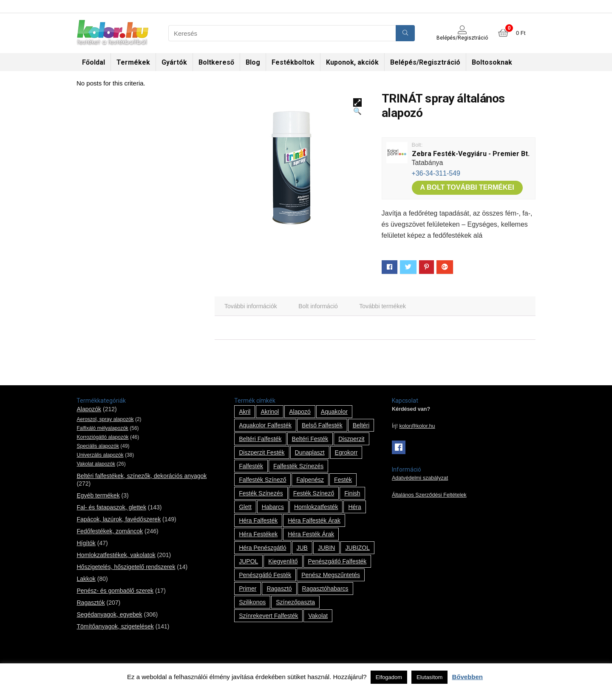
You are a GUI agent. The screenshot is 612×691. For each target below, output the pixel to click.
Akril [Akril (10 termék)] (244, 411)
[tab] (251, 306)
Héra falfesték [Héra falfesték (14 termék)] (258, 520)
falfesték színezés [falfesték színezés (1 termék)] (298, 466)
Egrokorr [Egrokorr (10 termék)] (346, 452)
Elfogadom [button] (389, 677)
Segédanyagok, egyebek (109, 614)
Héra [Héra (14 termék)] (354, 506)
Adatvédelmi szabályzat (420, 478)
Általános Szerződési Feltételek (429, 495)
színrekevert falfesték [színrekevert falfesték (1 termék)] (268, 615)
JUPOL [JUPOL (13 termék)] (248, 561)
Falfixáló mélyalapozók (102, 428)
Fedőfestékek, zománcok (109, 531)
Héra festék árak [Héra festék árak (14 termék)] (311, 534)
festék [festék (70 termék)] (343, 479)
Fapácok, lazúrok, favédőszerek (118, 519)
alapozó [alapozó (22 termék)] (300, 411)
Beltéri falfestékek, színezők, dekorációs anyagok (141, 475)
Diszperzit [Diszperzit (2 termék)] (351, 438)
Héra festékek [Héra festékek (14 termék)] (258, 534)
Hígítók (85, 543)
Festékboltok (293, 62)
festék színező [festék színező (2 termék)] (313, 493)
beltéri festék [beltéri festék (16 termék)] (310, 438)
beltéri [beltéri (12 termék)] (361, 425)
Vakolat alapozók (95, 464)
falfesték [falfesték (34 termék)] (251, 466)
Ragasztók (90, 602)
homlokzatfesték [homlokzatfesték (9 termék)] (316, 506)
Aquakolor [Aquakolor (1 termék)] (334, 411)
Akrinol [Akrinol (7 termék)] (270, 411)
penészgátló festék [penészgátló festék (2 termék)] (265, 575)
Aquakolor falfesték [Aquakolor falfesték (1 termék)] (265, 425)
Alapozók (88, 409)
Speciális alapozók (97, 446)
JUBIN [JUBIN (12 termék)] (326, 547)
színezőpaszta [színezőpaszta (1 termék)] (295, 602)
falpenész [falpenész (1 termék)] (310, 479)
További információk (250, 306)
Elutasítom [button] (429, 677)
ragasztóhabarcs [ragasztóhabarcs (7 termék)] (325, 588)
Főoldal (93, 62)
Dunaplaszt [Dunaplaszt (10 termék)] (310, 452)
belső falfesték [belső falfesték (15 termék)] (322, 425)
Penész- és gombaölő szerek (114, 590)
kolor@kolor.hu (417, 426)
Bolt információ (318, 306)
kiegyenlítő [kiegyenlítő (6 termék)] (283, 561)
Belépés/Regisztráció (425, 62)
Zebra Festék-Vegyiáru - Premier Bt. (471, 154)
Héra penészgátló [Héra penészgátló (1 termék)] (262, 547)
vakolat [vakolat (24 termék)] (318, 615)
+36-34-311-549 (436, 173)
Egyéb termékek (97, 495)
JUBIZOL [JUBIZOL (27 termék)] (357, 547)
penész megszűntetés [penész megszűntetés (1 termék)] (330, 575)
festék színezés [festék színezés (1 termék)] (261, 493)
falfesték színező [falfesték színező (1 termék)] (262, 479)
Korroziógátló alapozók (102, 437)
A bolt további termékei (467, 187)
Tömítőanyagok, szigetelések (114, 626)
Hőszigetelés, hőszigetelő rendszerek (125, 566)
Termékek (133, 62)
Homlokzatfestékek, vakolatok (115, 555)
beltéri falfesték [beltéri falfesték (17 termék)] (260, 438)
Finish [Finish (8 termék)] (352, 493)
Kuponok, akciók (352, 62)
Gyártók (174, 62)
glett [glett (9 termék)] (245, 506)
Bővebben (467, 676)
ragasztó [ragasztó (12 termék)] (279, 588)
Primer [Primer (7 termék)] (247, 588)
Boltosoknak (492, 62)
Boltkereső (216, 62)
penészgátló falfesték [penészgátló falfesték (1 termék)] (337, 561)
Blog (253, 62)
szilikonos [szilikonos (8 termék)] (252, 602)
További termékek (382, 306)
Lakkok (85, 578)
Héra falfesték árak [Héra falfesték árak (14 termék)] (314, 520)
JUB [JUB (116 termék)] (302, 547)
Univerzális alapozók (99, 455)
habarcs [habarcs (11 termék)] (273, 506)
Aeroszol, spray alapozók (104, 419)
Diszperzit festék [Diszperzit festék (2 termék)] (261, 452)
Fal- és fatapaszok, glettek (111, 507)
